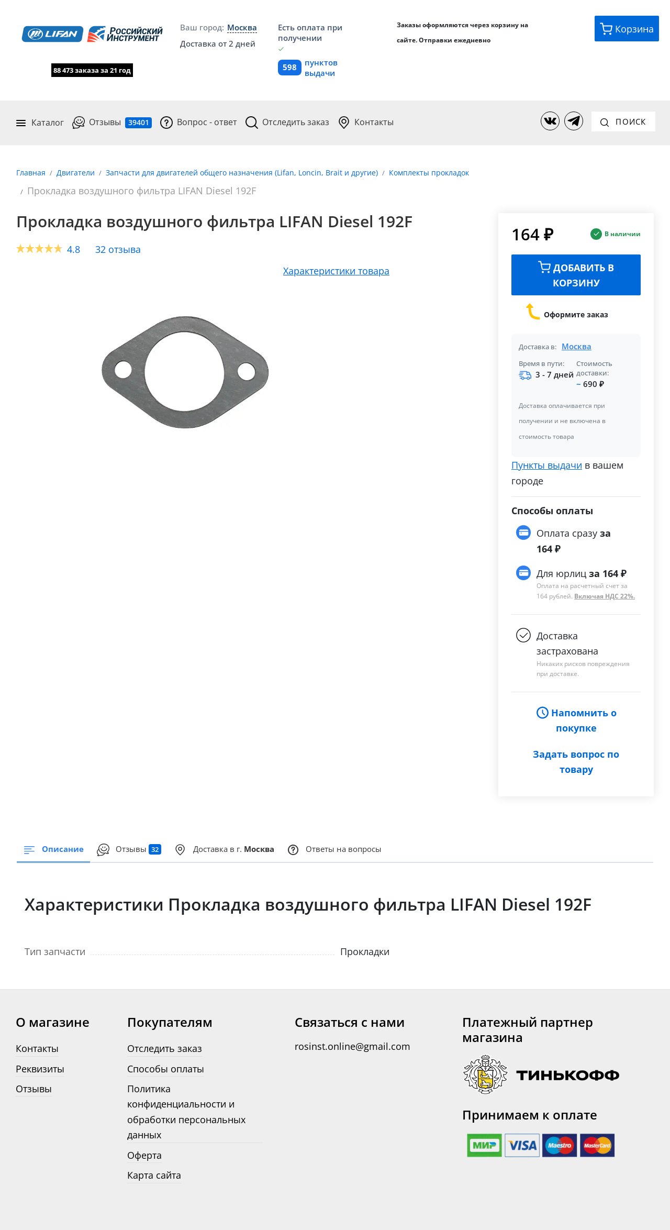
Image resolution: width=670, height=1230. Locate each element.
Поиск (623, 115)
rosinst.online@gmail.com (352, 1036)
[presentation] (155, 839)
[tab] (276, 839)
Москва (576, 334)
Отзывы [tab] (155, 839)
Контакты (366, 117)
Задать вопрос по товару (576, 749)
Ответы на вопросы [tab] (415, 839)
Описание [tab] (62, 839)
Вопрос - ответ (199, 117)
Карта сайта (154, 1164)
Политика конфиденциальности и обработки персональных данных (186, 1101)
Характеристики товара (336, 257)
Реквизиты (40, 1058)
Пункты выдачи (546, 452)
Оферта (144, 1144)
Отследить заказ (288, 117)
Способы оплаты (165, 1058)
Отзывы (112, 117)
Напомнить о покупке (576, 708)
